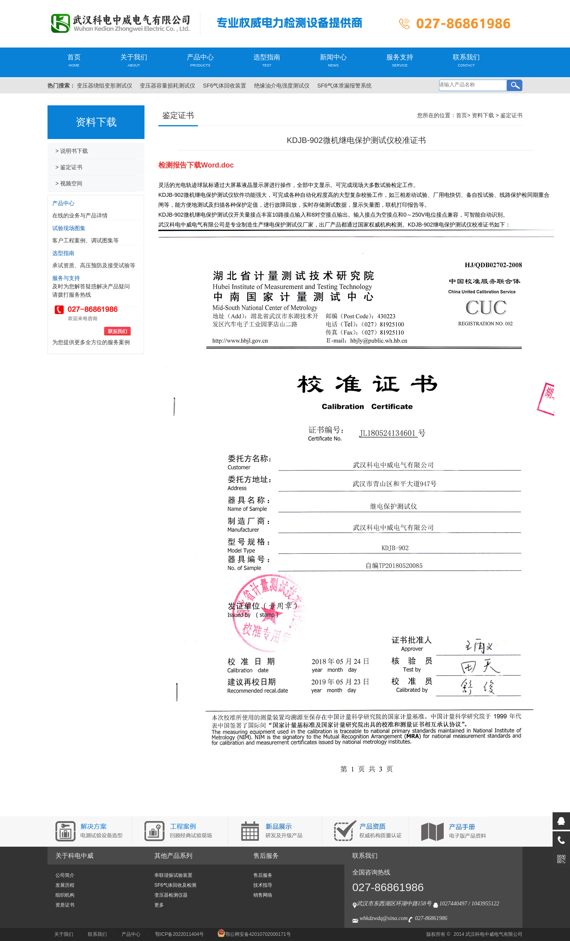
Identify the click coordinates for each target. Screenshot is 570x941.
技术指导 (262, 885)
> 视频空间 (68, 183)
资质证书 (64, 905)
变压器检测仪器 (171, 895)
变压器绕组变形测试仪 (104, 85)
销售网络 (262, 895)
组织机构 (64, 895)
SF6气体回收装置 (225, 85)
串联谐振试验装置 (173, 875)
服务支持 (399, 60)
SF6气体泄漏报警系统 (344, 85)
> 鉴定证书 (68, 167)
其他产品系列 (173, 855)
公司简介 (64, 875)
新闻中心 (333, 60)
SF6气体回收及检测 (175, 885)
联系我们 (466, 60)
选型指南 (266, 60)
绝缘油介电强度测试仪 (282, 85)
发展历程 (64, 885)
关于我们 (133, 60)
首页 (74, 60)
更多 (159, 905)
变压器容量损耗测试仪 (167, 85)
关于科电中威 (74, 855)
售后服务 (266, 855)
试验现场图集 (69, 228)
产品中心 (200, 60)
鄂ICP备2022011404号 (179, 934)
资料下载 (483, 115)
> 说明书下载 (71, 151)
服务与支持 (66, 278)
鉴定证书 (511, 115)
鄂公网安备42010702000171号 (254, 934)
